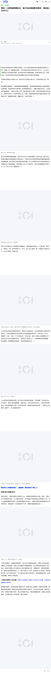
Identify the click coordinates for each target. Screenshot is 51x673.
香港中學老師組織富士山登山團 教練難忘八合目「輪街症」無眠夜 (22, 622)
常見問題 (28, 666)
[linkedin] (46, 661)
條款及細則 (45, 666)
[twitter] (49, 661)
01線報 (2, 666)
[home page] (5, 2)
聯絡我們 (34, 666)
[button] (49, 42)
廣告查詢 (18, 666)
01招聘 (13, 666)
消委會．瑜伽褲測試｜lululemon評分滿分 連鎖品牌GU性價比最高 (22, 629)
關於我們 (8, 666)
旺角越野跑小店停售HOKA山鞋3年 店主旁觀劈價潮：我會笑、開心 (22, 632)
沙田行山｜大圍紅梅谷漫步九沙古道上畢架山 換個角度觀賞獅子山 (22, 639)
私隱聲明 (39, 666)
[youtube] (43, 661)
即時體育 (7, 5)
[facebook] (37, 661)
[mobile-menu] (2, 2)
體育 (2, 5)
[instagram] (40, 661)
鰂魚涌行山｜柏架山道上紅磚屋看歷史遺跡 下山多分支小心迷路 (21, 636)
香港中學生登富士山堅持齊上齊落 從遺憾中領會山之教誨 (19, 625)
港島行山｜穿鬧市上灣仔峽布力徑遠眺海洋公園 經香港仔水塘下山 (22, 643)
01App (23, 666)
